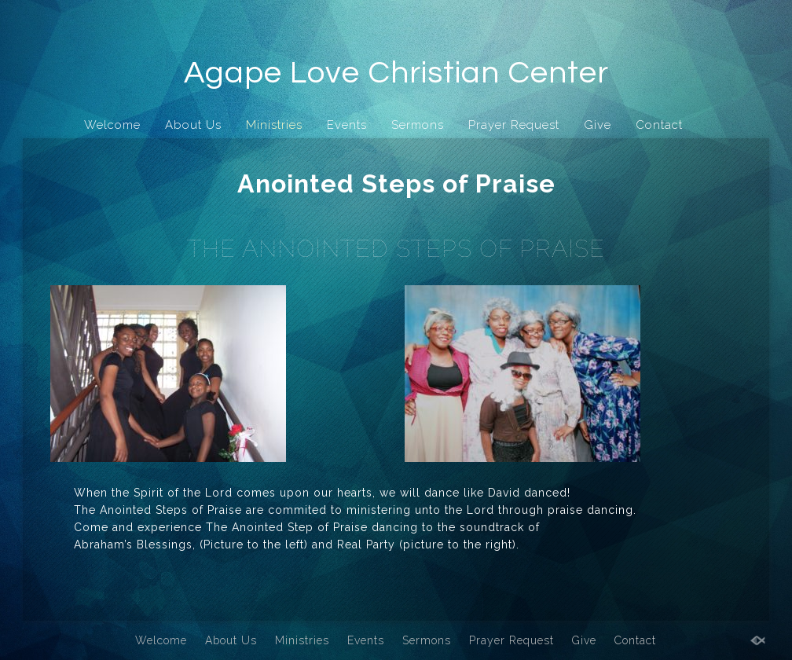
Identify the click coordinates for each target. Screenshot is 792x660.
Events (347, 125)
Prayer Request (513, 125)
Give (597, 125)
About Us (193, 125)
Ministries (274, 125)
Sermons (417, 125)
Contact (659, 125)
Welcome (112, 125)
